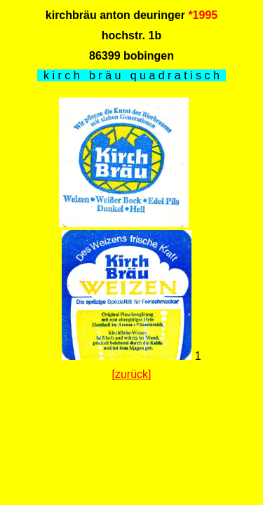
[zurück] (131, 374)
